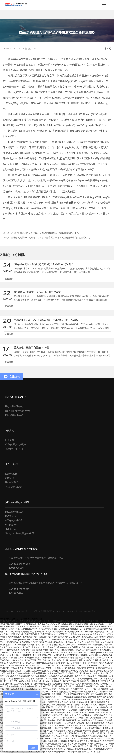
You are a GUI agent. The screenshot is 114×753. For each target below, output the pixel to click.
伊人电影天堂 (106, 712)
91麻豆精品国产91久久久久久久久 (73, 671)
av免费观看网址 (74, 647)
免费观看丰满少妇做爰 (29, 642)
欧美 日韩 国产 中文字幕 (85, 639)
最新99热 (70, 676)
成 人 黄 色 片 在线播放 (89, 705)
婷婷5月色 (95, 681)
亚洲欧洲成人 (68, 639)
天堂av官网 (98, 637)
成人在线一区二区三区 (48, 686)
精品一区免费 (70, 702)
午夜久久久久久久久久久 (21, 652)
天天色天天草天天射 (86, 642)
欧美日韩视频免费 (32, 634)
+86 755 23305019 (19, 589)
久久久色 (79, 676)
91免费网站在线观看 (90, 731)
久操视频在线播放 (89, 720)
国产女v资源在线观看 (43, 684)
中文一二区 (56, 718)
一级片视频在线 (84, 629)
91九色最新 (95, 673)
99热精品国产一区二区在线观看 (63, 681)
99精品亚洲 (17, 637)
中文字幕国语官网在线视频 (40, 632)
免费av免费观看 (75, 660)
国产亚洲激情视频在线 (100, 702)
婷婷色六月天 (72, 705)
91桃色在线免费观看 (29, 686)
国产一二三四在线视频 (52, 639)
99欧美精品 (103, 707)
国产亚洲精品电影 (72, 733)
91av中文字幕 (36, 639)
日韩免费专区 (76, 663)
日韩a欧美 (81, 723)
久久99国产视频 (77, 689)
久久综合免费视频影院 (67, 658)
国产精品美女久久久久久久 (11, 676)
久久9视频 (37, 655)
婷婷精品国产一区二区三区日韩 (16, 629)
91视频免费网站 (54, 673)
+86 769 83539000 (19, 564)
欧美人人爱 (95, 684)
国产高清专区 (58, 632)
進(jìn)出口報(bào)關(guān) (17, 411)
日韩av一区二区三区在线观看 (97, 689)
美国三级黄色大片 (102, 642)
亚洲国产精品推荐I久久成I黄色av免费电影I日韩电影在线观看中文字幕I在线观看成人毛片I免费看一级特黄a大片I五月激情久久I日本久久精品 (56, 621)
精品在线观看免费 (71, 697)
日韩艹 (107, 749)
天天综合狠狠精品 (32, 658)
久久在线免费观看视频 (95, 723)
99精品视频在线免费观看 (83, 686)
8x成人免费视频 (17, 689)
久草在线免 (21, 626)
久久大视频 (30, 645)
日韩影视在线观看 (16, 658)
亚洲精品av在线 (66, 752)
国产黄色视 (13, 639)
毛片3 (71, 736)
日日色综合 (93, 679)
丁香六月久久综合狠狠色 (46, 645)
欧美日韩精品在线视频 (76, 655)
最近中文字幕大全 (104, 728)
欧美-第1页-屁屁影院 (8, 624)
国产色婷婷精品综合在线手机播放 (35, 650)
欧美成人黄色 (87, 637)
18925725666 (16, 568)
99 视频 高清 (46, 626)
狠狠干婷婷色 (56, 712)
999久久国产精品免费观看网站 (53, 710)
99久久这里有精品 (88, 728)
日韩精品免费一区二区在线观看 (91, 694)
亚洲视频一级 (18, 634)
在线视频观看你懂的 (66, 741)
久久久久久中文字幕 (50, 665)
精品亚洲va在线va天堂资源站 (70, 749)
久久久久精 (10, 665)
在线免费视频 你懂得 (15, 679)
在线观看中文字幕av (101, 658)
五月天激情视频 (96, 749)
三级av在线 (99, 744)
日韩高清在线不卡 (103, 736)
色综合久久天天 (17, 668)
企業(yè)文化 (11, 474)
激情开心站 (65, 663)
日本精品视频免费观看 (27, 624)
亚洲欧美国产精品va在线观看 (35, 637)
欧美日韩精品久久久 (49, 634)
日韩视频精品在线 (100, 715)
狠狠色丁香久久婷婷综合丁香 (54, 655)
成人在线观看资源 (51, 663)
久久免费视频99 (15, 647)
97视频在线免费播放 (55, 702)
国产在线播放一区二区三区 (62, 707)
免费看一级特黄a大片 (40, 681)
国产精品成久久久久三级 (85, 736)
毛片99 (99, 697)
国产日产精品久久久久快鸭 (102, 739)
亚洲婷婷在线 (25, 639)
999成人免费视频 (59, 705)
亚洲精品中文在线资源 (84, 626)
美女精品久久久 (83, 702)
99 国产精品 (5, 652)
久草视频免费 (81, 679)
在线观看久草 (30, 668)
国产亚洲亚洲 (67, 673)
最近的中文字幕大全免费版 (54, 731)
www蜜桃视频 (70, 723)
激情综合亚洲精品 (87, 697)
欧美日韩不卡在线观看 (76, 725)
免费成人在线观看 (43, 736)
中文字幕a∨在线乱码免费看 (64, 668)
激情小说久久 (106, 673)
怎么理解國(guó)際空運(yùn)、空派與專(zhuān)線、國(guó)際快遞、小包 (45, 233)
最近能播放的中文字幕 (83, 752)
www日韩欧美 (72, 710)
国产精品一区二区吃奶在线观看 (85, 665)
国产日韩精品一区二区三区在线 (48, 692)
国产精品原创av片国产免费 (36, 660)
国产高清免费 (80, 707)
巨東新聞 (106, 48)
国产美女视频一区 (51, 720)
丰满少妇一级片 (46, 739)
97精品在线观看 (89, 652)
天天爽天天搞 (75, 637)
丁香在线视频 (60, 725)
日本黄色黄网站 (70, 694)
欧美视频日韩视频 (85, 744)
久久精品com (71, 642)
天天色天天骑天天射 (60, 736)
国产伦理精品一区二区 (74, 632)
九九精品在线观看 (91, 660)
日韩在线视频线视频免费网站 (51, 694)
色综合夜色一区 (65, 686)
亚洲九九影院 (48, 725)
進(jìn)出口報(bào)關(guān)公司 (19, 533)
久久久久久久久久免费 (100, 699)
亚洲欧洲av (40, 679)
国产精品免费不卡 (14, 663)
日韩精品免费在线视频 (67, 629)
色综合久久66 (92, 707)
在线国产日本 (53, 699)
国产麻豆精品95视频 (49, 658)
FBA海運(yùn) (11, 525)
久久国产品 (104, 665)
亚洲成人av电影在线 (42, 718)
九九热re (60, 733)
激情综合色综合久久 (31, 676)
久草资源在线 (64, 634)
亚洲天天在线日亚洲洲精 (70, 720)
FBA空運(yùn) (11, 516)
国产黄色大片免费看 (60, 684)
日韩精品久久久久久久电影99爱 (75, 718)
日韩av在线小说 (100, 686)
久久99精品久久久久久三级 (64, 739)
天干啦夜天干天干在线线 (94, 676)
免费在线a (78, 652)
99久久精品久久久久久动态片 (53, 676)
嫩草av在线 (101, 639)
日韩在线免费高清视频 (12, 671)
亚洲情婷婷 (102, 725)
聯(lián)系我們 (11, 482)
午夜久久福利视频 (105, 650)
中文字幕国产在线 (70, 744)
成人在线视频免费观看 (81, 699)
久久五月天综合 (83, 741)
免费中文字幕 (94, 712)
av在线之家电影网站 (83, 715)
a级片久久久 (86, 733)
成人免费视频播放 (39, 673)
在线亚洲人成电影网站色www (96, 632)
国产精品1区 (97, 733)
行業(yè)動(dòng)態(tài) (15, 444)
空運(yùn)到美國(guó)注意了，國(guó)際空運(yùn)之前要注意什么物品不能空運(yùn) (50, 237)
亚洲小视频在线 (63, 746)
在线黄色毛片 (59, 642)
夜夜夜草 (91, 668)
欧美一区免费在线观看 (79, 684)
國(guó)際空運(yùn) (14, 406)
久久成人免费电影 (51, 752)
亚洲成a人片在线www (99, 624)
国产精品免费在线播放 (55, 679)
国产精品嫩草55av (47, 728)
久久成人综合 (64, 689)
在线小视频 (45, 707)
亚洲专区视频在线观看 (58, 650)
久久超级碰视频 (83, 739)
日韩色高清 (81, 668)
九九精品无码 (93, 655)
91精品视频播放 (31, 689)
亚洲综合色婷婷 (60, 647)
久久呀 (86, 749)
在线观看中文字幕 (86, 710)
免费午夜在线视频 (55, 723)
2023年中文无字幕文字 (48, 689)
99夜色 (11, 632)
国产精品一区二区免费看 (91, 746)
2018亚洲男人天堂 (33, 665)
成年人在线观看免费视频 (58, 637)
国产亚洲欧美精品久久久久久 (75, 712)
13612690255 (16, 593)
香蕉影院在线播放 (73, 731)
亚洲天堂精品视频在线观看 (63, 626)
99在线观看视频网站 (53, 744)
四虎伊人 (34, 629)
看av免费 (97, 752)
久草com (49, 647)
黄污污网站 (99, 710)
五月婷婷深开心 (84, 681)
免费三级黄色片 (88, 647)
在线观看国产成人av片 (66, 645)
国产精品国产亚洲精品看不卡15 (45, 652)
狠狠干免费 (91, 725)
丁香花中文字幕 (66, 652)
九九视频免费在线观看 (98, 718)
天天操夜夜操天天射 (47, 697)
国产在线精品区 (33, 626)
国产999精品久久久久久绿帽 (46, 671)
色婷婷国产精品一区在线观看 (68, 728)
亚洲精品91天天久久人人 (48, 624)
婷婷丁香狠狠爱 (21, 632)
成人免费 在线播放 (23, 673)
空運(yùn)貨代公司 (14, 520)
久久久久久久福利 (12, 655)
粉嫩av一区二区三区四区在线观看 (83, 650)
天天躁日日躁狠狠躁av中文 (87, 692)
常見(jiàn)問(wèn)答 (14, 449)
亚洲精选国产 (96, 741)
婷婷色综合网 (88, 663)
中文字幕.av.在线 (85, 658)
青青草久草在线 (102, 647)
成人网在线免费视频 (49, 741)
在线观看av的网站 (84, 645)
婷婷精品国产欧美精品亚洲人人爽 (60, 715)
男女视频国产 (50, 733)
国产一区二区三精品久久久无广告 (19, 684)
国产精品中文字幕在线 (48, 629)
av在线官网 (75, 746)
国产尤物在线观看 (44, 668)
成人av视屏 (104, 660)
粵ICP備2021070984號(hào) (86, 611)
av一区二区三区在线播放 (33, 663)
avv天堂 (10, 681)
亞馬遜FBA (10, 529)
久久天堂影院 (65, 665)
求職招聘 (9, 478)
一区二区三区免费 (81, 673)
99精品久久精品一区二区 (58, 660)
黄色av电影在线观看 (22, 681)
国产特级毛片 (9, 673)
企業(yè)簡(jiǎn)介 (13, 487)
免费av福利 (104, 731)
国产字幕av (30, 679)
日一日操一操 (103, 652)
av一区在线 (70, 679)
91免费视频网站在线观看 (47, 749)
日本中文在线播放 (12, 686)
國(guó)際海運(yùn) (14, 415)
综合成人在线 (44, 712)
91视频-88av (51, 746)
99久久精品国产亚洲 (24, 752)
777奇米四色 (65, 699)
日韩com (60, 697)
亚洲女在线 (38, 752)
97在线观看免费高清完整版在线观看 (74, 624)
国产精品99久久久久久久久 (34, 647)
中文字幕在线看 (94, 671)
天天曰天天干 (108, 741)
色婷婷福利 (20, 665)
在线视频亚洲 (26, 655)
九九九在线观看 (46, 642)
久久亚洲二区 (28, 671)
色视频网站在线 (68, 692)
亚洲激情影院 (98, 645)
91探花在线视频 (17, 660)
